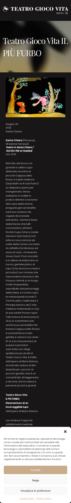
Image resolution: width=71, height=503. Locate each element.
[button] (65, 431)
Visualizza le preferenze (35, 490)
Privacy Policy (44, 498)
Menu (62, 13)
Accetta (35, 470)
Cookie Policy (27, 498)
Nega (35, 480)
